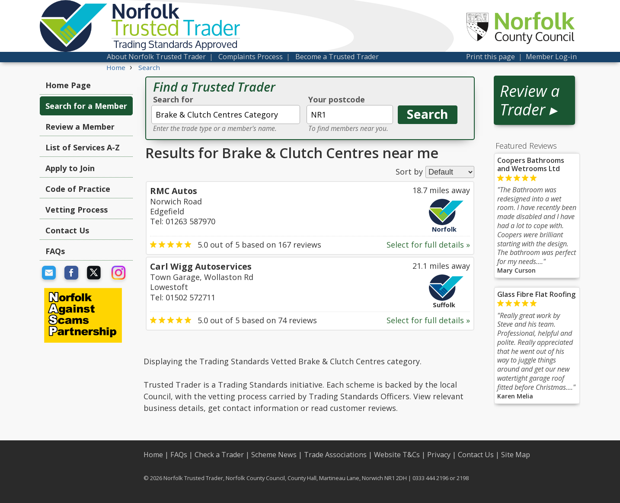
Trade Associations (335, 454)
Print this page (490, 56)
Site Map (515, 454)
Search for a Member (86, 106)
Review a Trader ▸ (529, 100)
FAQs (55, 251)
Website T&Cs (397, 454)
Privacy (439, 454)
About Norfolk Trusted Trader (156, 56)
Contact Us (67, 230)
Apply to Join (70, 168)
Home (153, 454)
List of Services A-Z (82, 147)
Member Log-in (551, 56)
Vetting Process (76, 209)
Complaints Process (250, 56)
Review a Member (80, 126)
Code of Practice (77, 189)
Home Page (68, 85)
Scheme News (274, 454)
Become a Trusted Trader (337, 56)
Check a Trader (219, 454)
